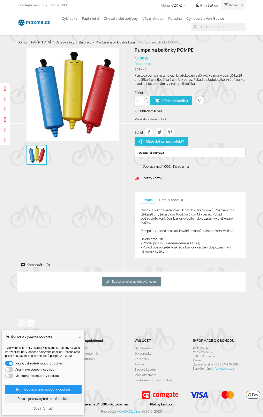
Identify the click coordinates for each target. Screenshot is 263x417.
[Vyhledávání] (218, 27)
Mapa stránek (85, 359)
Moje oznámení (145, 375)
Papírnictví (90, 18)
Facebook (22, 323)
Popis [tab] (148, 200)
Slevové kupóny (146, 369)
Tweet (159, 132)
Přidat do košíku (171, 100)
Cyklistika (69, 18)
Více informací (43, 408)
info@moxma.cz (223, 368)
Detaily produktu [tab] (172, 200)
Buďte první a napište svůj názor (131, 282)
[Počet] (139, 100)
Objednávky (143, 353)
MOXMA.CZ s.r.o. (129, 411)
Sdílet (149, 132)
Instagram (31, 323)
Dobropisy (142, 359)
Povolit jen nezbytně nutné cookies (43, 399)
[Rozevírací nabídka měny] (179, 5)
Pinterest (170, 132)
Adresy (140, 364)
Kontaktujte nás (87, 353)
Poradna (175, 18)
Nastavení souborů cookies (154, 380)
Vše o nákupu (153, 18)
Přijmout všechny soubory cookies (43, 389)
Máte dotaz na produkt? (161, 141)
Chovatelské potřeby (121, 18)
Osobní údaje (144, 348)
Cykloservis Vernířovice (205, 18)
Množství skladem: (147, 119)
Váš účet (143, 340)
